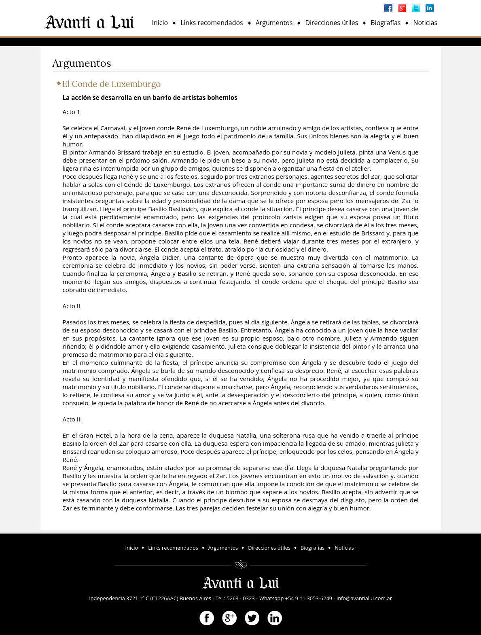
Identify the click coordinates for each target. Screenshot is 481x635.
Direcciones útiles (331, 22)
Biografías (385, 22)
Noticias (425, 22)
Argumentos (274, 22)
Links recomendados (211, 22)
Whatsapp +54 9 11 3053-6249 (295, 598)
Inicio (160, 22)
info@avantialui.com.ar (364, 598)
